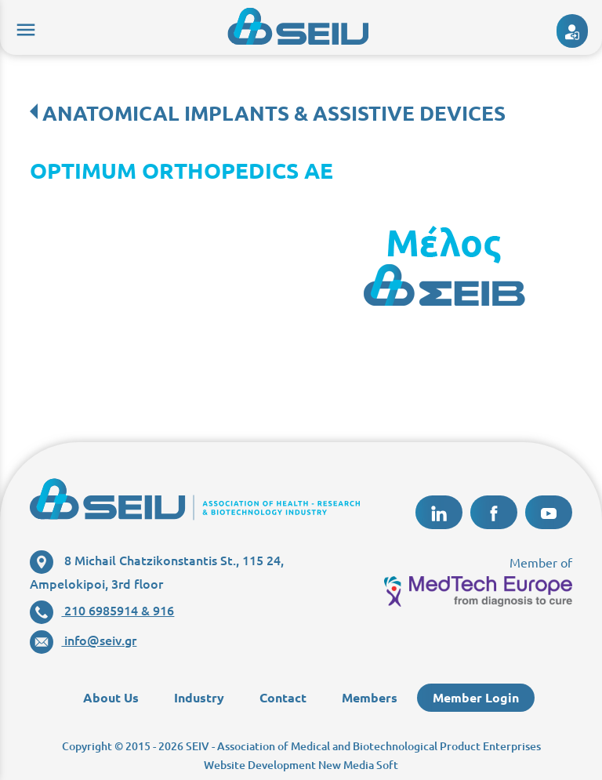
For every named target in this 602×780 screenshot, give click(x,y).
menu (23, 27)
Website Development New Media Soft (301, 764)
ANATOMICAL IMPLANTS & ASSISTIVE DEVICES (274, 112)
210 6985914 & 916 (102, 610)
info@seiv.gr (83, 639)
